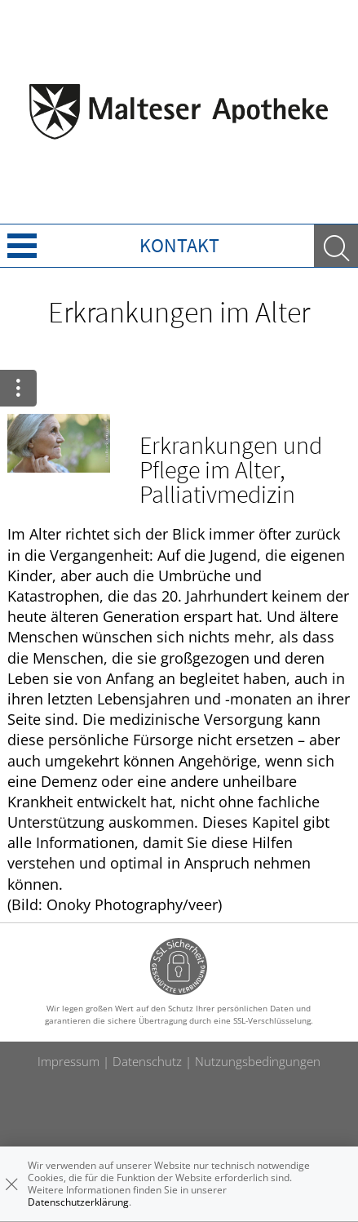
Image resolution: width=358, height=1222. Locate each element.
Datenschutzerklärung (78, 1202)
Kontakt (179, 245)
